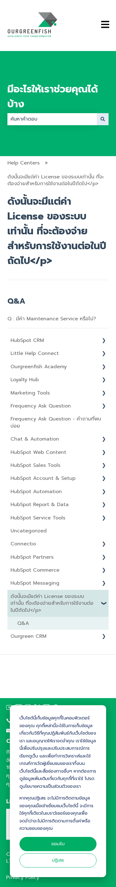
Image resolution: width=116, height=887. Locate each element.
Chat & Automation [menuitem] (35, 439)
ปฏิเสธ (58, 860)
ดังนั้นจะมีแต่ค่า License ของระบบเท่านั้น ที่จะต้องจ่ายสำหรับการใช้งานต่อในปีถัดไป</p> (55, 180)
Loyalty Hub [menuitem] (25, 379)
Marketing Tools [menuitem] (30, 393)
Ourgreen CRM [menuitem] (28, 636)
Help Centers (23, 163)
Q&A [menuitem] (23, 623)
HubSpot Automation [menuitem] (36, 491)
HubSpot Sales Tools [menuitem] (35, 465)
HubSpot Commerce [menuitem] (35, 570)
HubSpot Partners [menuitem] (32, 557)
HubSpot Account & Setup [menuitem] (43, 478)
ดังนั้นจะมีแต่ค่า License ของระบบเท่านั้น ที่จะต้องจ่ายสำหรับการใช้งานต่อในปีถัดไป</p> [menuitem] (52, 603)
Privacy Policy (22, 877)
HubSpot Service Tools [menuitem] (38, 518)
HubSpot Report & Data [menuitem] (40, 504)
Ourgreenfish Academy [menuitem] (39, 366)
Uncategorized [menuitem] (29, 531)
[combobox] (52, 119)
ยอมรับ (58, 844)
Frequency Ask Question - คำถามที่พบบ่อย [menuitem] (56, 422)
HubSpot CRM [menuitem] (27, 340)
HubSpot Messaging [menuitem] (35, 583)
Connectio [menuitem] (23, 544)
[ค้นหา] (103, 119)
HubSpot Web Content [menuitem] (38, 452)
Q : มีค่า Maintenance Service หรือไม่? (51, 318)
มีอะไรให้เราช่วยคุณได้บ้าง (52, 97)
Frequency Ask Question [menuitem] (41, 406)
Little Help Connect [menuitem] (35, 353)
